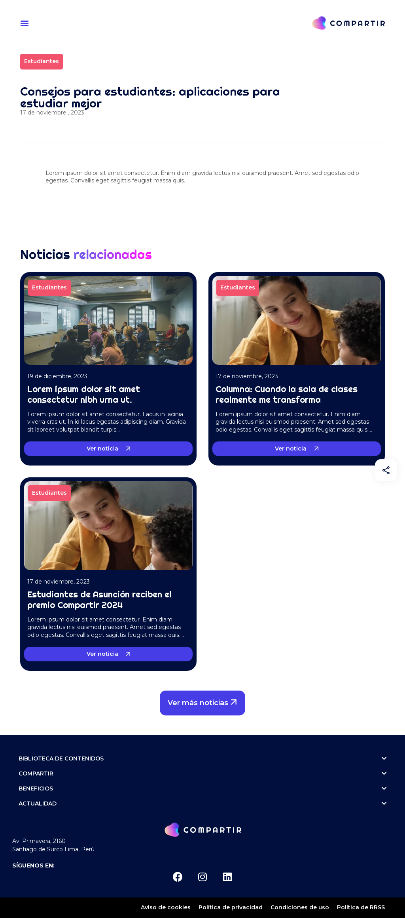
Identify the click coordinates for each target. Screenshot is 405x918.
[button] (25, 23)
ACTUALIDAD (203, 803)
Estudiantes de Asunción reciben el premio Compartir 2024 (99, 599)
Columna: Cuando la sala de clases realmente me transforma (287, 394)
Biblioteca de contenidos (203, 758)
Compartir (203, 773)
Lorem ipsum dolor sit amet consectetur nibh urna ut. (83, 394)
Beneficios (203, 788)
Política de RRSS (361, 907)
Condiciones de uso (300, 907)
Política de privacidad (231, 907)
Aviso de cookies (166, 907)
